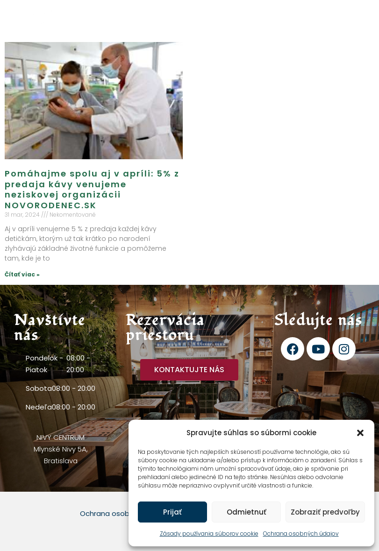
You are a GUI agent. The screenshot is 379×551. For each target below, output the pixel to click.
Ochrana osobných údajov (301, 533)
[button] (360, 433)
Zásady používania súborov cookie (209, 533)
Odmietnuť (246, 512)
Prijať (172, 512)
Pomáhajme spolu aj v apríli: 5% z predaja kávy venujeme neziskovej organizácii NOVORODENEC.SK (92, 189)
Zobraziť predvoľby (325, 512)
